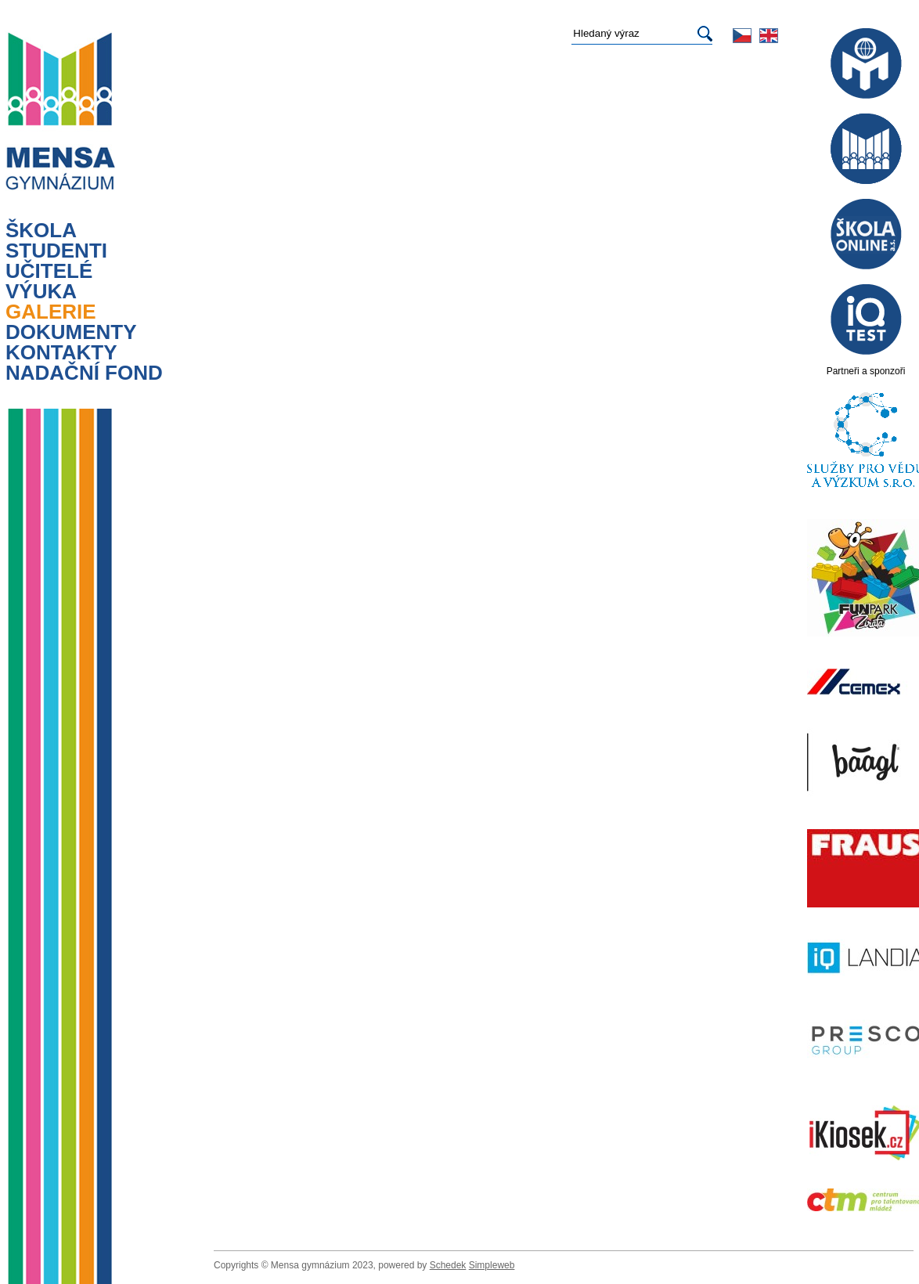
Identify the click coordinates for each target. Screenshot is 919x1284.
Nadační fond (84, 372)
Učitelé (48, 271)
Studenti (56, 250)
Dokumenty (71, 332)
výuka (41, 291)
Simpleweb (492, 1265)
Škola (41, 230)
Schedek (448, 1265)
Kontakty (61, 352)
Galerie (50, 311)
